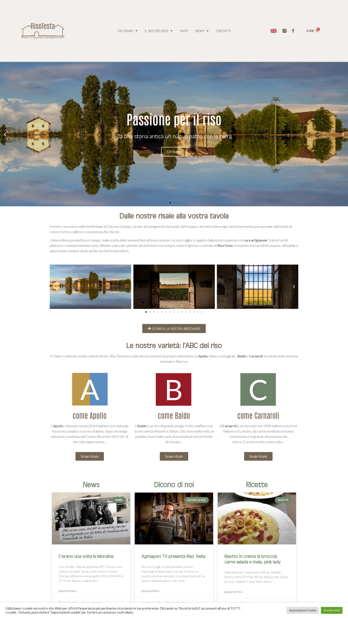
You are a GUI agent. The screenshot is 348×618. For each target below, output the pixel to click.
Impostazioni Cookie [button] (302, 610)
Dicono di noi (174, 484)
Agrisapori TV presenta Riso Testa (173, 556)
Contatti (223, 31)
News (202, 31)
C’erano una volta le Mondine (86, 556)
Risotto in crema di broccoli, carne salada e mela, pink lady (252, 558)
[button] (170, 202)
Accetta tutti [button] (332, 610)
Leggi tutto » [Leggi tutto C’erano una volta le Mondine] (68, 591)
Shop (184, 31)
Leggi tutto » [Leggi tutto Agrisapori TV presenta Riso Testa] (150, 591)
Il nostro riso (159, 31)
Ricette (257, 484)
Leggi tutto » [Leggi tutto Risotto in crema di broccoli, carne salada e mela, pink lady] (233, 592)
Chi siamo (128, 31)
